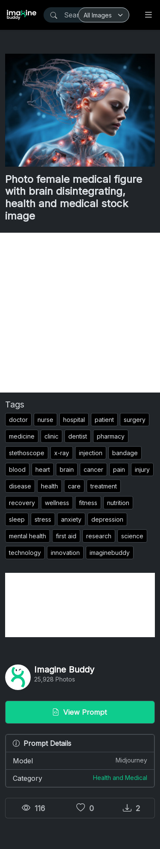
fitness (88, 502)
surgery (134, 419)
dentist (77, 436)
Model (80, 760)
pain (119, 469)
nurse (45, 419)
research (98, 536)
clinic (51, 436)
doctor (18, 419)
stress (43, 519)
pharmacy (111, 436)
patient (104, 419)
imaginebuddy (110, 552)
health (49, 486)
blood (17, 469)
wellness (57, 502)
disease (20, 486)
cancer (93, 469)
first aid (66, 536)
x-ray (61, 452)
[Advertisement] (80, 313)
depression (107, 519)
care (74, 486)
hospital (74, 419)
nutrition (118, 502)
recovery (22, 502)
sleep (17, 519)
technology (25, 552)
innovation (65, 552)
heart (42, 469)
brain (67, 469)
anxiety (71, 519)
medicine (22, 436)
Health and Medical (120, 777)
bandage (125, 452)
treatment (103, 486)
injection (90, 452)
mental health (27, 536)
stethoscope (26, 452)
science (132, 536)
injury (142, 469)
